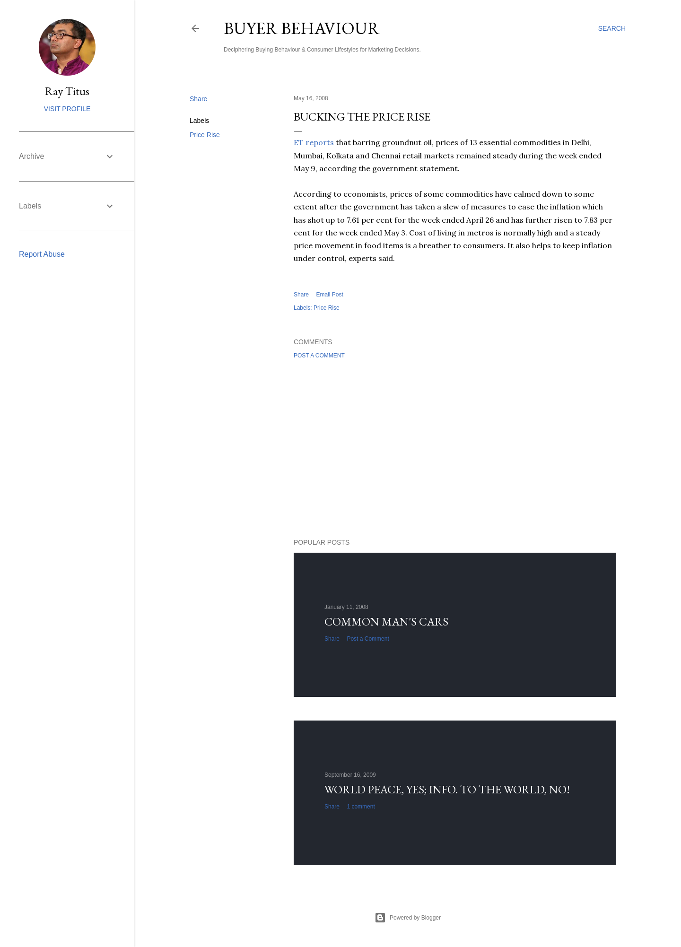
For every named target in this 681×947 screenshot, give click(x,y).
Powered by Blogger (408, 917)
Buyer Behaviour (302, 28)
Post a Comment (319, 355)
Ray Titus (67, 91)
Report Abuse (42, 254)
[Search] (612, 28)
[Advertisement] (455, 448)
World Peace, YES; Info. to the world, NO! (447, 789)
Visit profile (67, 109)
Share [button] (198, 99)
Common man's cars (386, 621)
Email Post (329, 294)
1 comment (361, 806)
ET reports (314, 142)
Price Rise (205, 135)
